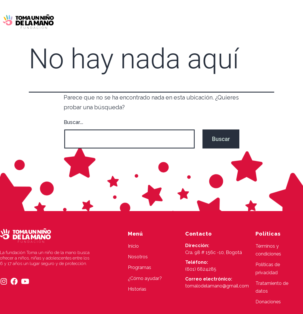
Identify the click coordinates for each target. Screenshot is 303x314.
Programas (145, 21)
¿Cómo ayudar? (185, 21)
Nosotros (112, 21)
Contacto (156, 34)
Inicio (84, 21)
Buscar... (73, 122)
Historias (223, 21)
